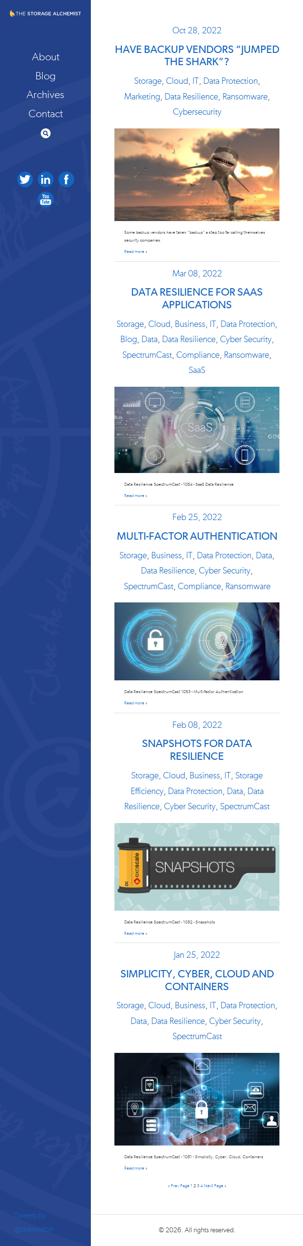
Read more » (135, 251)
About (45, 56)
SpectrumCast (147, 355)
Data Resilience (191, 97)
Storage (148, 81)
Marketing (142, 97)
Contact (45, 113)
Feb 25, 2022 (197, 517)
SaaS (197, 370)
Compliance (198, 355)
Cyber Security (246, 339)
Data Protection (230, 81)
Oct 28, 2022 (196, 30)
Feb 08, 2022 (197, 725)
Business (190, 324)
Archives (45, 94)
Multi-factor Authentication (197, 536)
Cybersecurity (197, 112)
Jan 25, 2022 (197, 955)
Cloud (177, 81)
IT (196, 81)
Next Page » (215, 1186)
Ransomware (245, 97)
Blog (45, 76)
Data (149, 339)
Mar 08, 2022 (197, 274)
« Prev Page (179, 1186)
